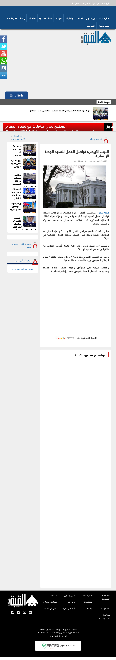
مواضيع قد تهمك (92, 354)
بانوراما (71, 602)
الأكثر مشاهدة (19, 139)
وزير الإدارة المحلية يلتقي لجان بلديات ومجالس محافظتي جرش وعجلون (60, 110)
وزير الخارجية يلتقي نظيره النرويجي (16, 163)
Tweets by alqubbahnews (21, 269)
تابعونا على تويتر (22, 260)
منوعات (58, 18)
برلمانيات (69, 18)
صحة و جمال (103, 25)
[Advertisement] (58, 67)
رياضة (22, 18)
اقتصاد (79, 18)
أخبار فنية (91, 25)
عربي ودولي (91, 18)
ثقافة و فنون (68, 609)
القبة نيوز (104, 212)
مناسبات (32, 18)
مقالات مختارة (45, 18)
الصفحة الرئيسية (106, 598)
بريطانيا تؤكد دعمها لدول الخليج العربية (15, 206)
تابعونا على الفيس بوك (21, 245)
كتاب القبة (12, 18)
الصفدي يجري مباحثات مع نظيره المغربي (35, 127)
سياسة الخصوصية (104, 617)
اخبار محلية (104, 18)
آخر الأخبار (18, 136)
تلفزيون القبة (51, 609)
